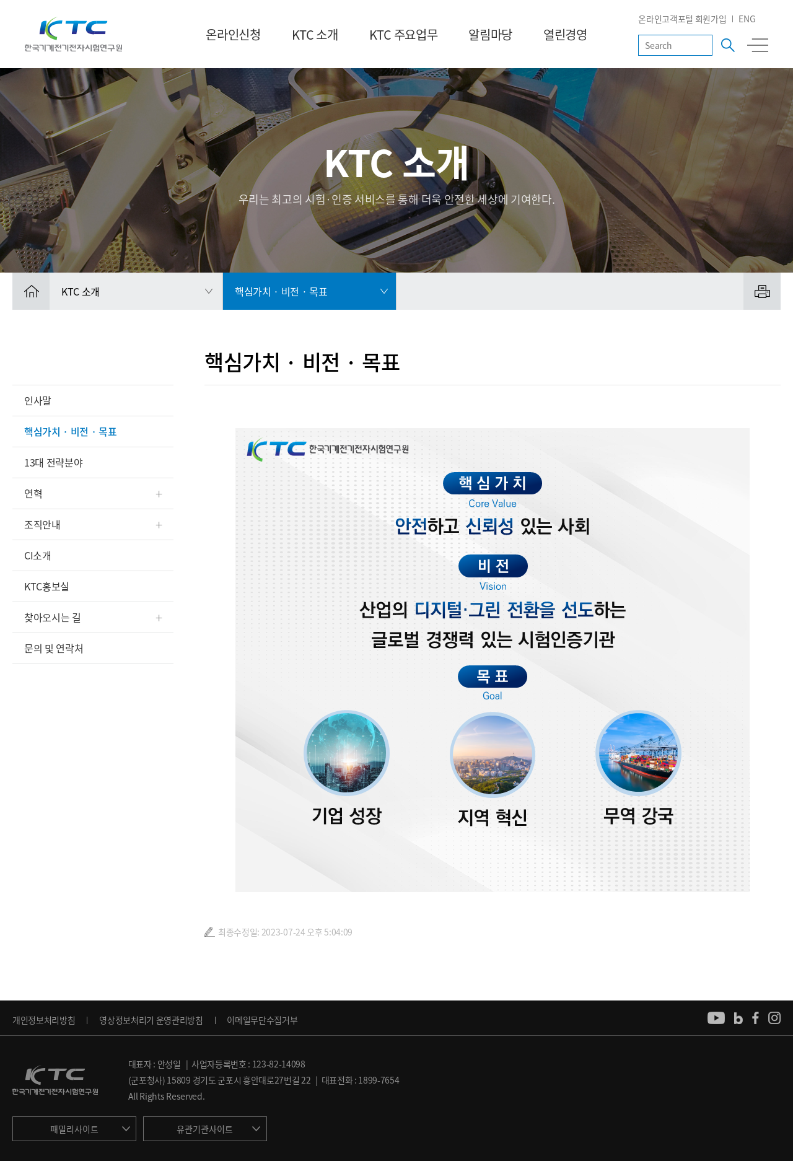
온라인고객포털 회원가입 (682, 18)
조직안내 (42, 524)
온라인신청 (233, 34)
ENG (746, 18)
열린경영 (565, 34)
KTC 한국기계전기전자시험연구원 (73, 34)
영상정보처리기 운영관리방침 (151, 1020)
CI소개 (37, 555)
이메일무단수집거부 (262, 1020)
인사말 (37, 400)
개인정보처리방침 (43, 1020)
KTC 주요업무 (403, 34)
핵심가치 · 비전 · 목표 (70, 431)
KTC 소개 (315, 34)
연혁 (33, 493)
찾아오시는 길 (52, 617)
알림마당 (490, 34)
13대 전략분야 (53, 462)
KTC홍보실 (46, 586)
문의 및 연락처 (53, 648)
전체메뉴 (757, 45)
